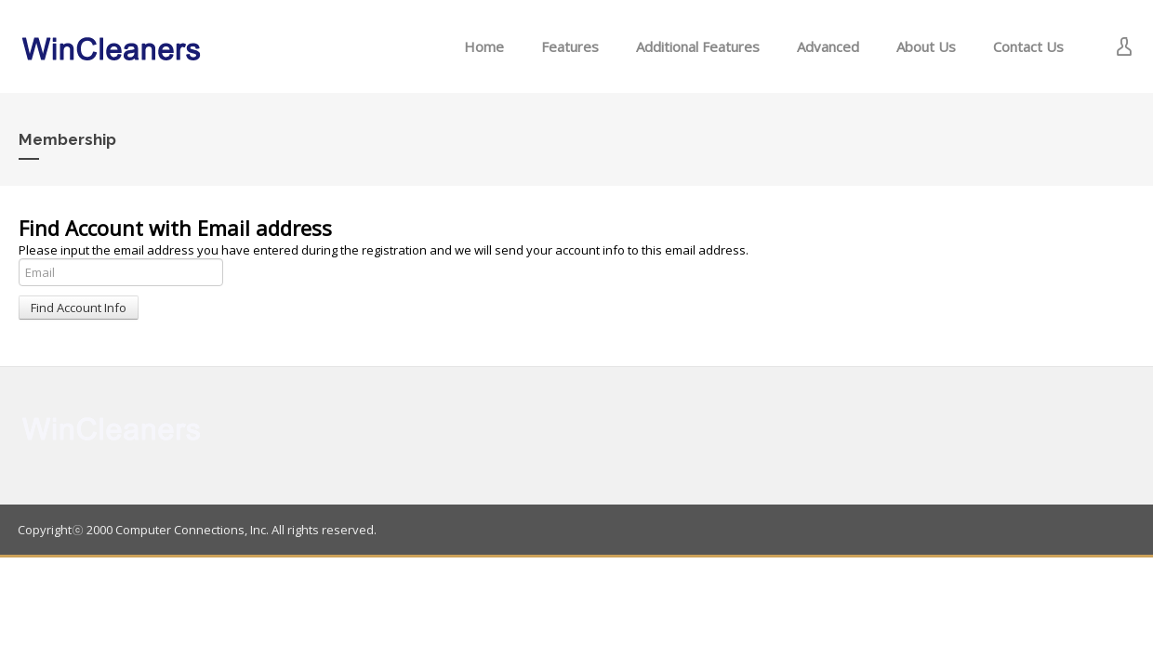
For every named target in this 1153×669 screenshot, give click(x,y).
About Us (926, 46)
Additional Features (698, 46)
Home (484, 46)
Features (570, 46)
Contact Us (1028, 46)
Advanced (828, 46)
